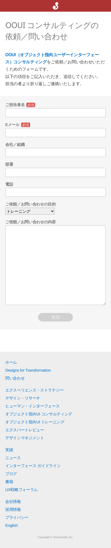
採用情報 (13, 509)
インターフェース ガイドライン (33, 465)
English (11, 525)
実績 (9, 449)
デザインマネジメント (24, 438)
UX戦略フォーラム (21, 489)
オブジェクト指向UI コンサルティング (38, 414)
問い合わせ (15, 378)
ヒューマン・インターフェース (32, 406)
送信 (55, 317)
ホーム (11, 362)
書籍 (9, 481)
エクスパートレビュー (24, 430)
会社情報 (13, 501)
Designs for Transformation (28, 370)
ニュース (13, 457)
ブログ (11, 473)
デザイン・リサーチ (22, 398)
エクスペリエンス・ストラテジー (34, 390)
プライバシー (17, 517)
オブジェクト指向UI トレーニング (34, 422)
